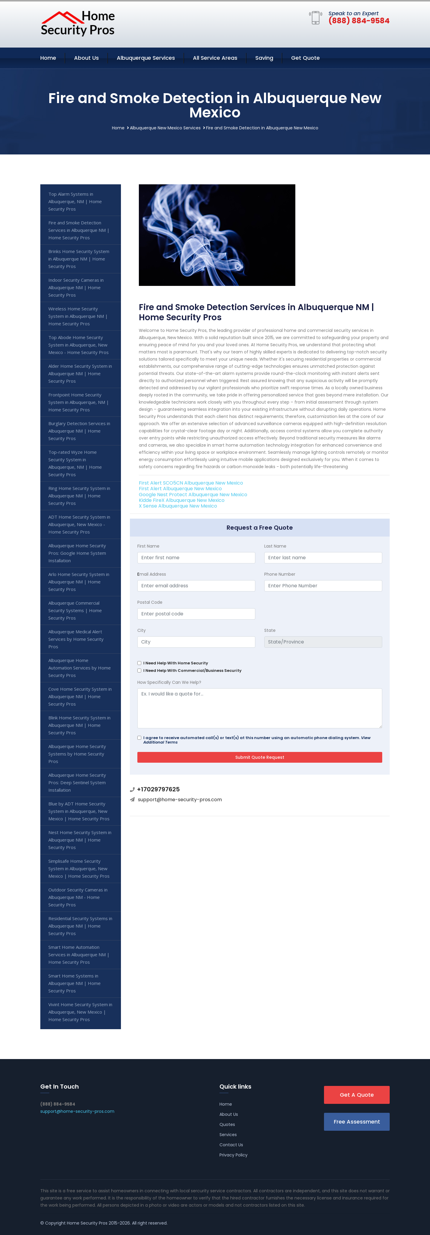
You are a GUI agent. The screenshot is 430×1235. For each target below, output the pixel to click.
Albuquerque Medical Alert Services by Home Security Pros (76, 639)
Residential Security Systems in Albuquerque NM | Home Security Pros (80, 925)
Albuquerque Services (146, 58)
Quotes (227, 1124)
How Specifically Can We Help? (169, 682)
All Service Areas (215, 58)
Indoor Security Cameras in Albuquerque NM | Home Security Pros (76, 287)
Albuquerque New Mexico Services (165, 128)
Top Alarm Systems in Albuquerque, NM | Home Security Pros (75, 201)
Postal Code (149, 602)
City (141, 630)
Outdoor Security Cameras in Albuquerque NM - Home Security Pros (78, 897)
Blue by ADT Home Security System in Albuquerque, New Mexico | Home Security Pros (79, 811)
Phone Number (279, 574)
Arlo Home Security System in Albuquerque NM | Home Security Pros (78, 581)
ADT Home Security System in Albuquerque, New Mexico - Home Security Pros (79, 524)
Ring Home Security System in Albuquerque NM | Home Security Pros (79, 495)
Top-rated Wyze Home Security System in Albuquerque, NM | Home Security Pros (75, 463)
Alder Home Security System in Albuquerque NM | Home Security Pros (80, 373)
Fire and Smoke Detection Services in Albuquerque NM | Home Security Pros (79, 230)
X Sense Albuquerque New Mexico (178, 505)
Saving (264, 58)
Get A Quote (357, 1094)
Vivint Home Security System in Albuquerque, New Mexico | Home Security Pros (80, 1011)
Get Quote (305, 58)
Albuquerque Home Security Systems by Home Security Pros (77, 753)
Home (48, 58)
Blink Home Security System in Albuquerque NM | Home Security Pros (79, 725)
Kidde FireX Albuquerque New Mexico (182, 500)
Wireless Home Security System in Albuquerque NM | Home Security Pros (78, 316)
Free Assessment (357, 1121)
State (270, 630)
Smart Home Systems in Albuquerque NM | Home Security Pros (74, 983)
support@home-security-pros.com (180, 799)
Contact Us (231, 1145)
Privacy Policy (233, 1155)
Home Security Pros (87, 1223)
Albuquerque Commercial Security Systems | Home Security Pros (75, 610)
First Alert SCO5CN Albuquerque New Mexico (191, 482)
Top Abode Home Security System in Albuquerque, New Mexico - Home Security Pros (78, 344)
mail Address (151, 574)
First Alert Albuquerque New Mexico (180, 488)
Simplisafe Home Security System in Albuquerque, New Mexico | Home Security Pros (79, 868)
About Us (86, 58)
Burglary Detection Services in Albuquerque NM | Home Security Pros (79, 430)
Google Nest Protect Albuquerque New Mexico (193, 494)
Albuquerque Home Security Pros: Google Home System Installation (77, 553)
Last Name (275, 546)
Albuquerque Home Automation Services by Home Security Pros (79, 667)
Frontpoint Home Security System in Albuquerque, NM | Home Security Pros (78, 402)
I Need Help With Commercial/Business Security (192, 670)
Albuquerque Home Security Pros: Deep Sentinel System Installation (77, 782)
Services (228, 1135)
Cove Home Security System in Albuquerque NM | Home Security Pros (80, 696)
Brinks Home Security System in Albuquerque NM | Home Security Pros (78, 258)
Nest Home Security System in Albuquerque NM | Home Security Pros (79, 839)
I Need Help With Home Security (175, 663)
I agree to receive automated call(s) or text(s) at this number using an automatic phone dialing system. (257, 740)
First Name (148, 546)
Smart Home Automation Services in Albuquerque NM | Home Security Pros (79, 954)
